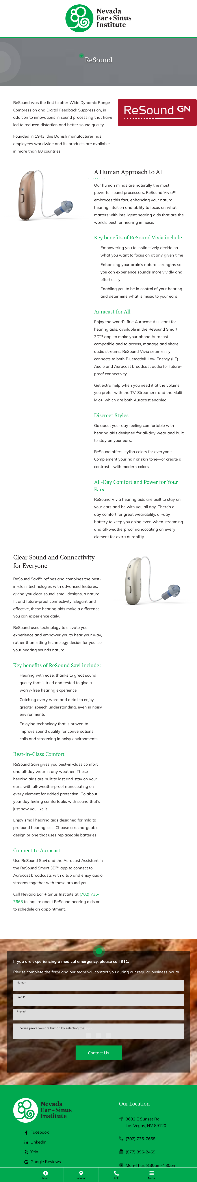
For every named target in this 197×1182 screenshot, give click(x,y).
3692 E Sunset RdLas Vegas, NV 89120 (146, 1122)
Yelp (31, 1151)
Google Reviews (42, 1161)
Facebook (36, 1132)
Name (21, 982)
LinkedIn (35, 1142)
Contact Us (98, 1052)
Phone (21, 1011)
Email (21, 997)
